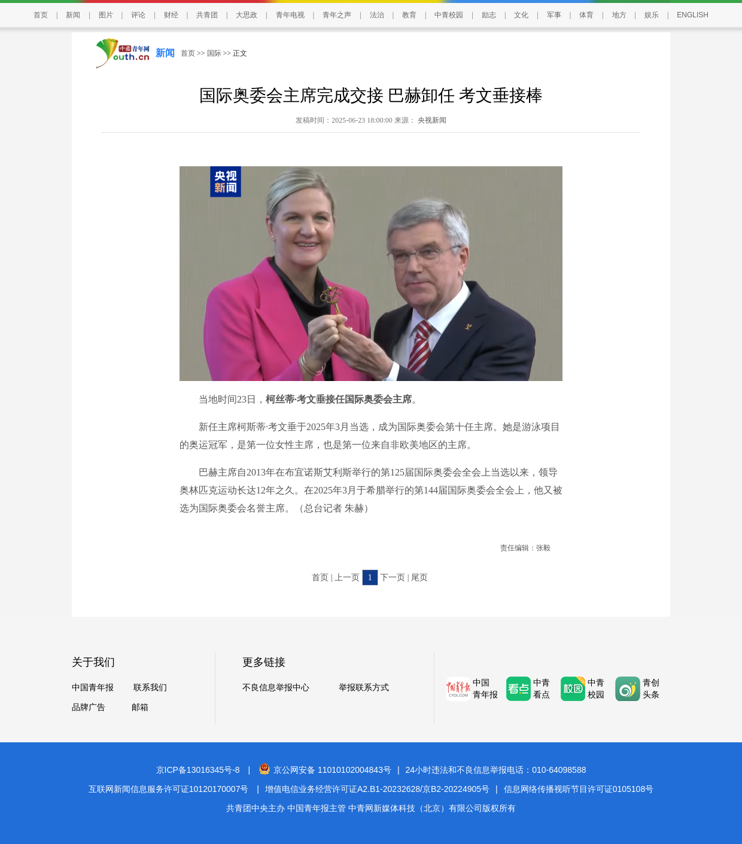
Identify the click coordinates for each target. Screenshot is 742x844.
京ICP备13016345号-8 (198, 770)
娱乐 (651, 15)
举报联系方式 (364, 687)
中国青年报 (93, 687)
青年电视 (290, 15)
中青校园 (448, 15)
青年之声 (337, 15)
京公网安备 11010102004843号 (325, 770)
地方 (619, 15)
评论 (138, 15)
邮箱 (140, 707)
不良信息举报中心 (275, 687)
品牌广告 (88, 707)
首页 (41, 15)
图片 (106, 15)
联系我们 (150, 687)
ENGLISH (692, 15)
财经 (171, 15)
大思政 (246, 15)
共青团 (207, 15)
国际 (214, 53)
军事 (554, 15)
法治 (377, 15)
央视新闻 (431, 120)
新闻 (73, 15)
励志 (489, 15)
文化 (521, 15)
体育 (586, 15)
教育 (409, 15)
